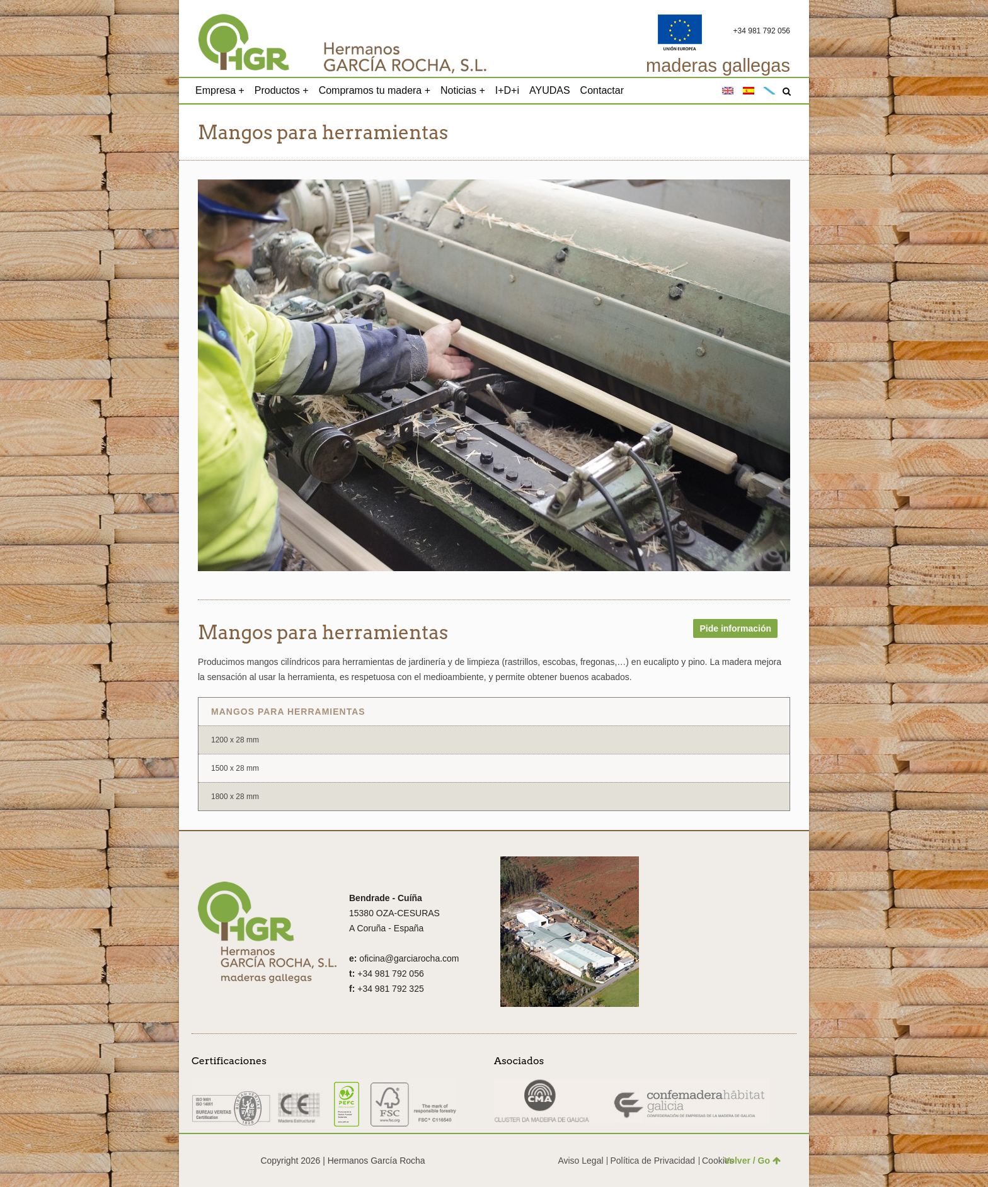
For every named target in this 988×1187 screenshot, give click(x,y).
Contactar (602, 90)
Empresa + (219, 90)
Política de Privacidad (652, 1161)
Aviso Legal (580, 1161)
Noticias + (462, 90)
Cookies (718, 1161)
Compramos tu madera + (374, 90)
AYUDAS (549, 90)
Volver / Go (752, 1161)
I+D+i (507, 90)
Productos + (282, 90)
